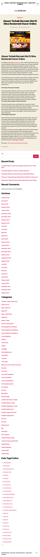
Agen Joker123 (5, 307)
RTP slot (3, 421)
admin (16, 27)
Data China (6, 465)
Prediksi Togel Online (7, 415)
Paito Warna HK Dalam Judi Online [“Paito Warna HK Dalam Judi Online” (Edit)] (18, 145)
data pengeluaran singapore (9, 332)
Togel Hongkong (6, 447)
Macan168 (4, 393)
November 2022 (5, 251)
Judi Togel (4, 361)
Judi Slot (3, 358)
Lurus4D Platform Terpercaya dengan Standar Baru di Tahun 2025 (19, 167)
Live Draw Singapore (7, 380)
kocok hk (5, 522)
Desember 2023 (5, 213)
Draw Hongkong (5, 336)
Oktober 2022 (5, 254)
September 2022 (5, 257)
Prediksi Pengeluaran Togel (9, 405)
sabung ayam (5, 424)
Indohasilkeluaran (6, 352)
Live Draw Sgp (7, 490)
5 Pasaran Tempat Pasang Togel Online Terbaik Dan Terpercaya (18, 176)
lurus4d (3, 390)
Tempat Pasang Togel (7, 437)
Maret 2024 (4, 203)
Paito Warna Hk (7, 500)
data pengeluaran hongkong (9, 329)
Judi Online (4, 355)
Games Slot (4, 342)
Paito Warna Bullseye (9, 494)
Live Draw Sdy (7, 487)
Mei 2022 (3, 270)
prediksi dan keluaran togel (9, 399)
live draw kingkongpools (9, 509)
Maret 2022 (4, 276)
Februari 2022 (5, 280)
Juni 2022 (4, 267)
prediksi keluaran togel (7, 402)
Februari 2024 (5, 207)
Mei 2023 (3, 232)
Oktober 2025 (5, 197)
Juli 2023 (3, 226)
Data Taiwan (6, 481)
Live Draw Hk (6, 484)
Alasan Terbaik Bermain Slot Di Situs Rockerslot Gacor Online (20, 22)
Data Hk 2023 (7, 471)
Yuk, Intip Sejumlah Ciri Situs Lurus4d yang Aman (15, 170)
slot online (4, 431)
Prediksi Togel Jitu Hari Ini (8, 412)
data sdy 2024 (7, 538)
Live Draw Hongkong (7, 374)
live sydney (4, 386)
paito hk (5, 519)
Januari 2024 (4, 210)
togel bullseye (5, 443)
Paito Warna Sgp (7, 506)
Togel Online (4, 450)
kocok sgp (6, 525)
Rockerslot (17, 62)
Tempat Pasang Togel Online (9, 440)
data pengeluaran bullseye (8, 326)
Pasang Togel (5, 396)
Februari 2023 (5, 241)
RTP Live (3, 418)
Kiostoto (3, 367)
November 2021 (5, 289)
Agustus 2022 (5, 260)
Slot (2, 428)
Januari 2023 (4, 245)
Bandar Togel (5, 320)
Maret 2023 (4, 238)
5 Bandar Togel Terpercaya (8, 301)
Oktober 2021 (5, 292)
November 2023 (5, 216)
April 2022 (4, 273)
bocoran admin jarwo (7, 323)
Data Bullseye (7, 462)
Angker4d (4, 317)
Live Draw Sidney (6, 377)
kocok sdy (6, 528)
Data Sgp (5, 478)
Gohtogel (4, 348)
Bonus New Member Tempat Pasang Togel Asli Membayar (17, 173)
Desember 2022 (5, 248)
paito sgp (5, 516)
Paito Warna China (8, 497)
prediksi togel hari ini (7, 409)
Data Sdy (5, 475)
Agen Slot (20, 17)
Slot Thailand (5, 434)
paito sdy (5, 513)
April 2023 (4, 235)
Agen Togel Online (6, 313)
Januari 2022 (4, 283)
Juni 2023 (4, 229)
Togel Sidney (5, 453)
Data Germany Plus (8, 468)
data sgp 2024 (7, 532)
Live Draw (4, 371)
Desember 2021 (5, 286)
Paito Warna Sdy (7, 503)
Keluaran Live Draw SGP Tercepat (10, 364)
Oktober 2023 (5, 219)
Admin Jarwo (5, 304)
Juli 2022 (3, 264)
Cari (2, 155)
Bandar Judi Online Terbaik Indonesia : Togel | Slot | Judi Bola (20, 3)
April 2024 (4, 200)
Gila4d (3, 345)
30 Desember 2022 (25, 27)
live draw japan (7, 541)
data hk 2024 (6, 535)
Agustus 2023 (5, 222)
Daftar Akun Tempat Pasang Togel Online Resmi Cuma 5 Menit (18, 180)
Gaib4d (3, 339)
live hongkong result (7, 383)
